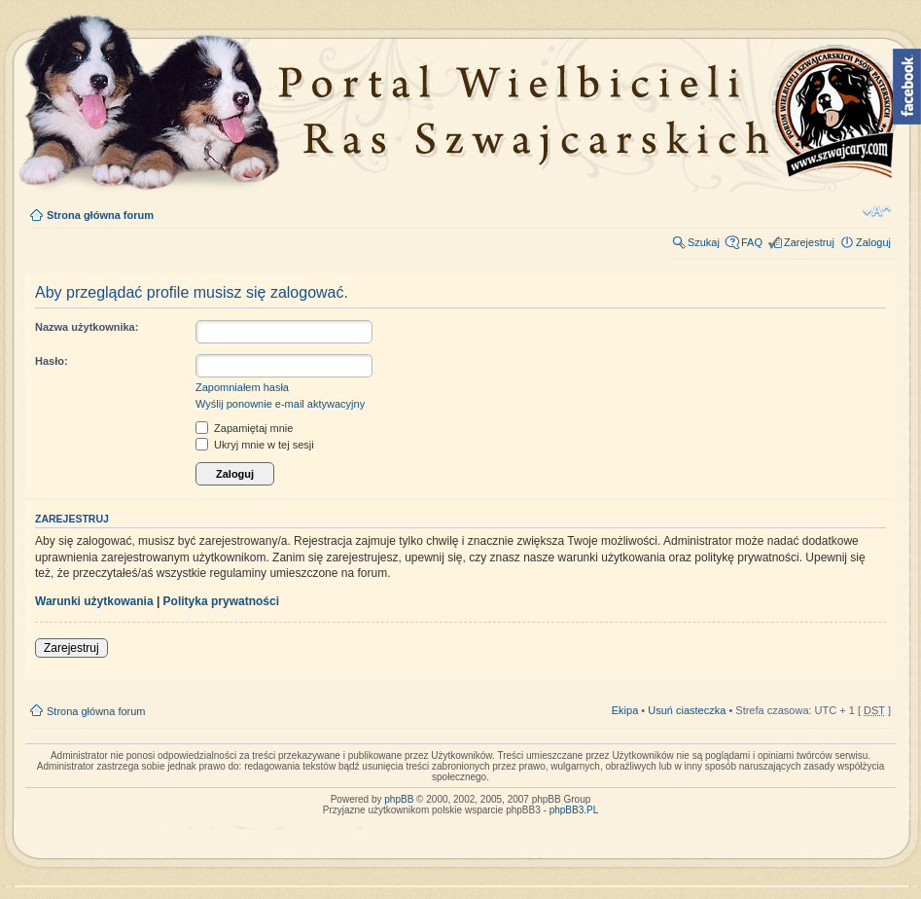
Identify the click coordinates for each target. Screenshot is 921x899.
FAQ (751, 242)
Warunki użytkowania (94, 601)
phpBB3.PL (574, 810)
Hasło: (51, 361)
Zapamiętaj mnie (244, 428)
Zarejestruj (809, 242)
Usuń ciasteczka (687, 710)
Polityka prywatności (221, 601)
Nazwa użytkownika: (86, 327)
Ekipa (625, 710)
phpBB (398, 799)
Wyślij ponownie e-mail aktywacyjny (280, 404)
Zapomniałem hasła (242, 387)
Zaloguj (873, 242)
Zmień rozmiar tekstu (877, 211)
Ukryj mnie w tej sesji (254, 444)
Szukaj (704, 242)
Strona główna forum (100, 215)
